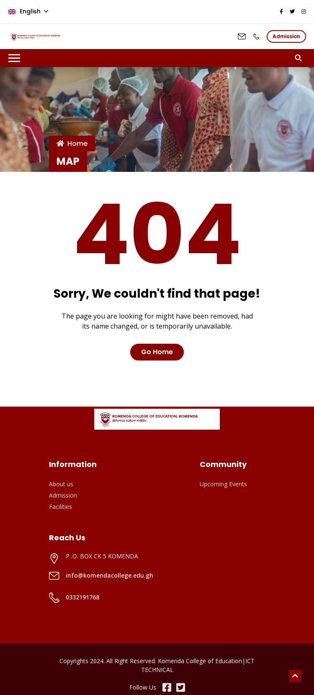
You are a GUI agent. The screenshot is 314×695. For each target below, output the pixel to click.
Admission (63, 495)
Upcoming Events (223, 484)
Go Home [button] (157, 352)
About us (61, 484)
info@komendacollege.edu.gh (109, 575)
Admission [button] (286, 36)
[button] (300, 58)
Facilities (60, 507)
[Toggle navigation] (14, 58)
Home (72, 143)
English (25, 11)
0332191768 (82, 597)
